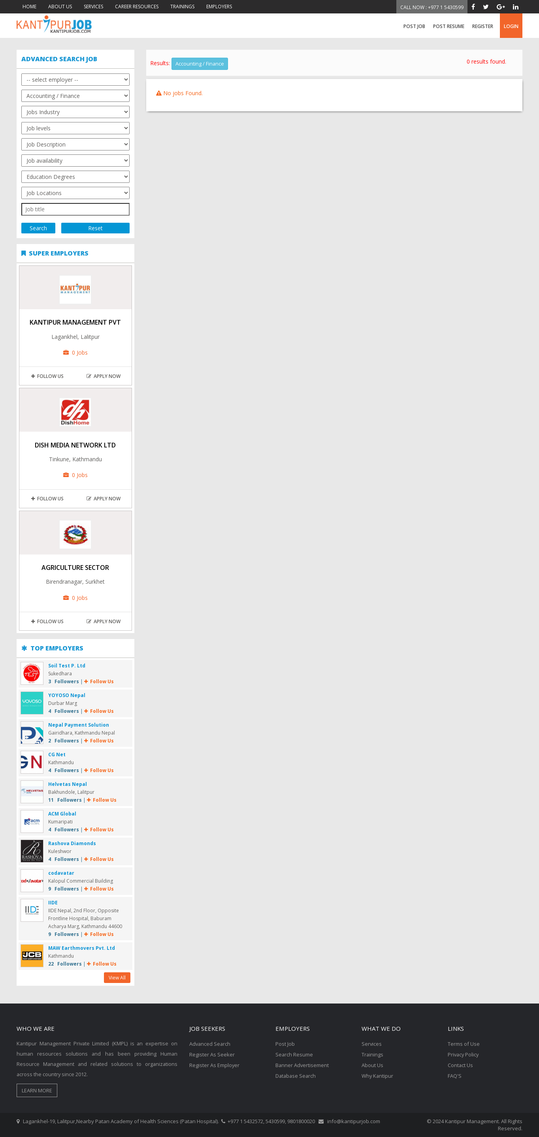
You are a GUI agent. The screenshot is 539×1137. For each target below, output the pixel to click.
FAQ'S (455, 1074)
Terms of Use (464, 1043)
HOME (29, 6)
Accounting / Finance (199, 63)
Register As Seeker (212, 1054)
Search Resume (294, 1054)
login (511, 26)
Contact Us (460, 1064)
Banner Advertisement (302, 1064)
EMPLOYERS (219, 6)
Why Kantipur (378, 1074)
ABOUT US (60, 6)
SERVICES (93, 6)
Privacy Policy (464, 1054)
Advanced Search (210, 1043)
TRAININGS (182, 6)
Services (372, 1043)
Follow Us (47, 376)
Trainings (373, 1054)
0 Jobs (75, 352)
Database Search (296, 1074)
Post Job (414, 26)
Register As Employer (214, 1064)
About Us (372, 1064)
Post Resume (448, 26)
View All (117, 977)
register (482, 26)
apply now (104, 376)
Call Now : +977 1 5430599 (432, 7)
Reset (95, 228)
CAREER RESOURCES (136, 6)
